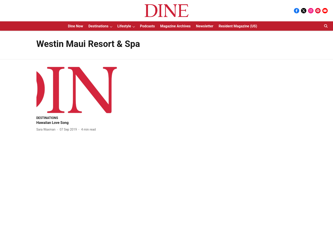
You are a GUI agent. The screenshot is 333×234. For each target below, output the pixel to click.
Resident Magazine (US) (238, 26)
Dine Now (75, 26)
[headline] (78, 123)
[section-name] (47, 118)
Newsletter (204, 26)
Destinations (98, 26)
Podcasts (147, 26)
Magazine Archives (175, 26)
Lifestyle (124, 26)
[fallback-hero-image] (78, 90)
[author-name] (46, 129)
